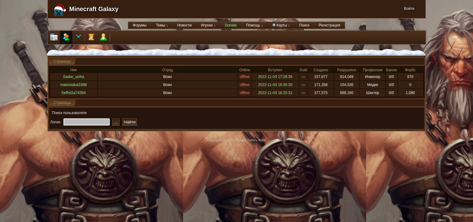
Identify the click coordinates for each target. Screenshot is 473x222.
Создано (321, 70)
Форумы (140, 25)
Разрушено (346, 70)
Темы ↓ (162, 25)
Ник (73, 70)
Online (244, 70)
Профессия (372, 70)
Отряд (167, 70)
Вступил (275, 70)
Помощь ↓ (254, 25)
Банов (391, 70)
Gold (303, 70)
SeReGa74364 (73, 93)
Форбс (410, 70)
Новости (184, 25)
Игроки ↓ (208, 25)
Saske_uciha (73, 77)
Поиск (304, 25)
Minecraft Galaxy (94, 9)
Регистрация (329, 25)
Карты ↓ (281, 25)
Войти (409, 8)
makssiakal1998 (73, 85)
